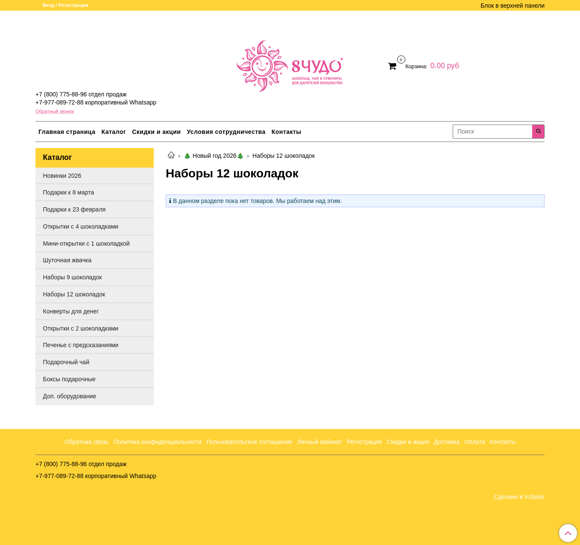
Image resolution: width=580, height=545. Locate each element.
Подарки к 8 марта (68, 192)
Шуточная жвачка (67, 260)
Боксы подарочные (69, 379)
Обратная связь (86, 441)
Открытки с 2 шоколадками (81, 328)
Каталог (113, 131)
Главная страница (66, 131)
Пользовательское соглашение (249, 441)
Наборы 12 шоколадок (74, 294)
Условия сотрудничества (226, 131)
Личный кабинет (319, 441)
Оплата (474, 441)
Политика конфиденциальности (157, 441)
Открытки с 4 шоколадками (81, 226)
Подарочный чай (66, 362)
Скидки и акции (156, 131)
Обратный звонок (54, 111)
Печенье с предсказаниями (81, 345)
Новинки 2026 (62, 175)
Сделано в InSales (519, 497)
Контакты (287, 131)
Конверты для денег (71, 311)
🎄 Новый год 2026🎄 (213, 155)
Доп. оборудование (70, 396)
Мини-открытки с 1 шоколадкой (86, 243)
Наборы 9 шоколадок (72, 277)
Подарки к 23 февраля (74, 209)
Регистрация (364, 441)
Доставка (447, 441)
